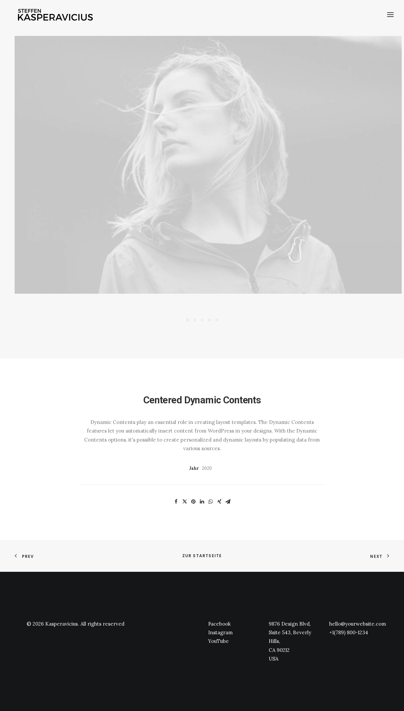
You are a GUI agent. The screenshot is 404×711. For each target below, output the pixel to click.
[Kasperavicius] (56, 16)
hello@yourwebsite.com (357, 624)
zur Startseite (202, 556)
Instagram (220, 632)
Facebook (219, 624)
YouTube (218, 641)
